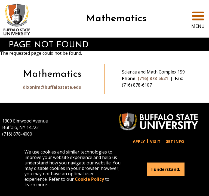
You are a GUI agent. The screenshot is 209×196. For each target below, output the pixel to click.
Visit (155, 141)
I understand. (165, 169)
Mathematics (116, 19)
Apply (139, 141)
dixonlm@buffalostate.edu (52, 87)
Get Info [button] (174, 141)
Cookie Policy (89, 179)
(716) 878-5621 (153, 78)
